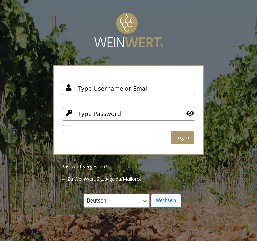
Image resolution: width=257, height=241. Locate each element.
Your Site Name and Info (128, 35)
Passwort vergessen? (84, 166)
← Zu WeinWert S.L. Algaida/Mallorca (101, 179)
